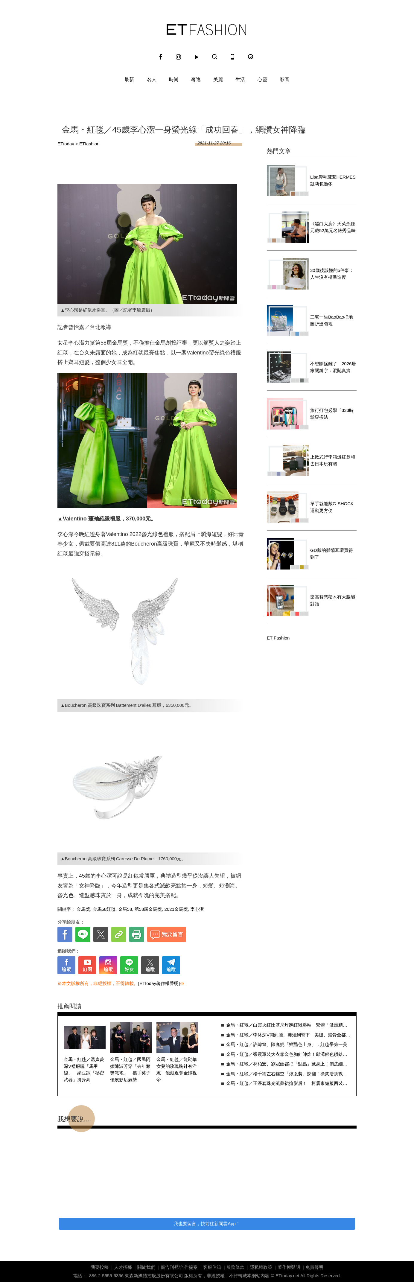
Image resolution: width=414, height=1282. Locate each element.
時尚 (174, 79)
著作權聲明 (289, 1267)
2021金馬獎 (176, 909)
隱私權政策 (261, 1267)
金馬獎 (83, 909)
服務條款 (235, 1267)
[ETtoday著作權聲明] (159, 983)
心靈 (262, 79)
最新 (129, 79)
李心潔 (197, 909)
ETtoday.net (287, 1275)
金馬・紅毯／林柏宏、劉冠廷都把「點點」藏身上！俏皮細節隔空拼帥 (288, 1063)
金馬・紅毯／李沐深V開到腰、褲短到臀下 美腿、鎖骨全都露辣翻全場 (288, 1034)
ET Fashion (206, 29)
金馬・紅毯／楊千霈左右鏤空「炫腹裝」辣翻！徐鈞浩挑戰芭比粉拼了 (288, 1073)
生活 (240, 79)
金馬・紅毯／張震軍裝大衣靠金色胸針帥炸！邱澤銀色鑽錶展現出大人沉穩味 (288, 1054)
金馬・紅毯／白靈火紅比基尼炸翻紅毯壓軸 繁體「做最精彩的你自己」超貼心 (288, 1024)
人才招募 (123, 1267)
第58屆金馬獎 (148, 909)
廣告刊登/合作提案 (179, 1267)
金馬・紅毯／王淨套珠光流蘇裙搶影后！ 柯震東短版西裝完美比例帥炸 (288, 1083)
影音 (285, 79)
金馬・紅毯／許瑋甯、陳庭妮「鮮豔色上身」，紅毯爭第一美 (286, 1044)
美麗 (218, 79)
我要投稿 (100, 1267)
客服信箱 (212, 1267)
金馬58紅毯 (104, 909)
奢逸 (196, 79)
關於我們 (146, 1267)
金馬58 (125, 909)
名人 (151, 79)
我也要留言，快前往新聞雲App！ (207, 1223)
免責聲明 (314, 1267)
